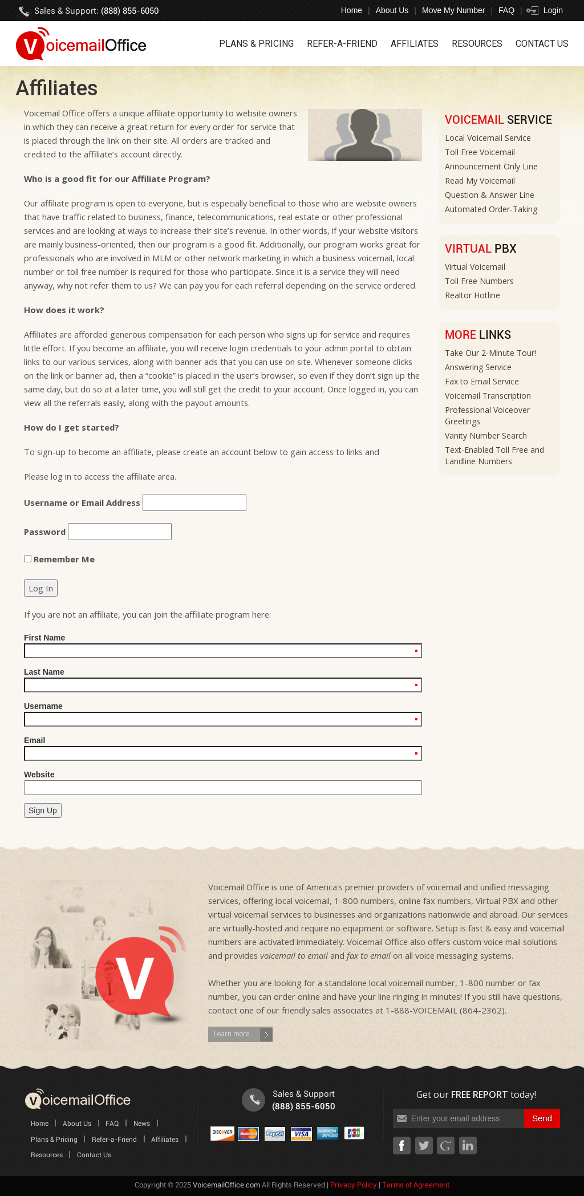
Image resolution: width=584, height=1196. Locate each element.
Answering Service (478, 367)
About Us (392, 10)
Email (223, 748)
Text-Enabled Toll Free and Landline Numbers (494, 455)
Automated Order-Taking (491, 209)
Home (351, 10)
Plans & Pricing (256, 43)
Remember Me (59, 559)
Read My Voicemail (480, 180)
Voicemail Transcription (488, 395)
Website (223, 782)
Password (45, 531)
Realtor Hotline (472, 295)
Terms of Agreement (415, 1185)
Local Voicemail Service (488, 137)
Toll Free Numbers (479, 280)
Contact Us (542, 43)
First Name (223, 645)
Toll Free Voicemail (480, 152)
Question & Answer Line (489, 194)
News (141, 1124)
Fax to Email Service (482, 381)
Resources (477, 43)
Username (223, 714)
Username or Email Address (82, 502)
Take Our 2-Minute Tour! (490, 352)
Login (553, 10)
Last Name (223, 679)
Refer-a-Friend (342, 43)
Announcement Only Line (491, 166)
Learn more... (234, 1034)
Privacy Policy (353, 1185)
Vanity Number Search (486, 435)
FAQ (506, 10)
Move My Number (453, 10)
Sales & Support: (96, 11)
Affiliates (415, 43)
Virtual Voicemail (475, 266)
